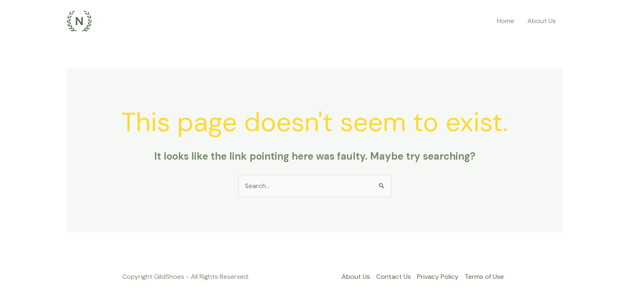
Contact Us (393, 276)
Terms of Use (484, 276)
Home (505, 20)
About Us (541, 20)
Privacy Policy (437, 276)
